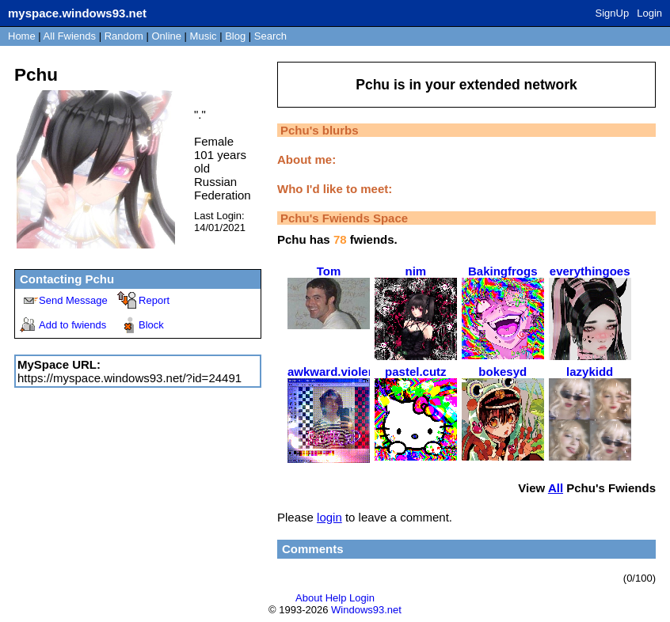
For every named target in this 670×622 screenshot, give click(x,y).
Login (649, 13)
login (329, 517)
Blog (235, 36)
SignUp (613, 13)
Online (166, 36)
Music (203, 36)
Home (22, 36)
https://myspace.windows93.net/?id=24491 (129, 378)
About (308, 598)
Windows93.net (366, 610)
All (70, 36)
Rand (124, 36)
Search (270, 36)
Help (336, 598)
